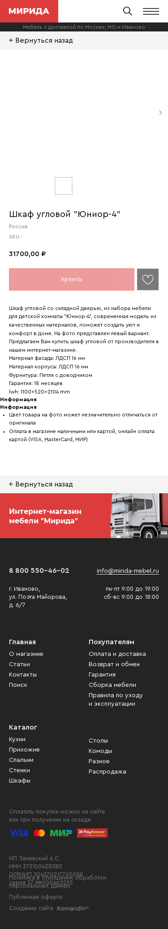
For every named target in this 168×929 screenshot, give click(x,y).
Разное (99, 761)
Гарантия (102, 675)
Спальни (21, 760)
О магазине (26, 654)
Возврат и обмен (114, 664)
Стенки (19, 770)
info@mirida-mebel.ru (128, 571)
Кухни (17, 739)
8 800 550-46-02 (39, 570)
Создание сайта (31, 908)
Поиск (18, 685)
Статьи (19, 664)
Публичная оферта (35, 897)
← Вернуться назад (41, 40)
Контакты (23, 675)
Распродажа (107, 772)
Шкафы (19, 781)
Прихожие (24, 750)
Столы (98, 741)
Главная (22, 642)
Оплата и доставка (117, 654)
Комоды (100, 751)
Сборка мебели (112, 685)
